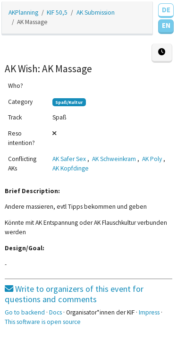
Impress (149, 312)
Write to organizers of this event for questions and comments (74, 294)
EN (166, 25)
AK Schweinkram (114, 159)
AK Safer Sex (69, 159)
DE (166, 9)
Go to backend (25, 312)
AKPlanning (23, 12)
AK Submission (95, 12)
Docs (55, 312)
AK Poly (152, 159)
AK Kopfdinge (70, 168)
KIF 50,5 (57, 12)
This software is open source (43, 322)
